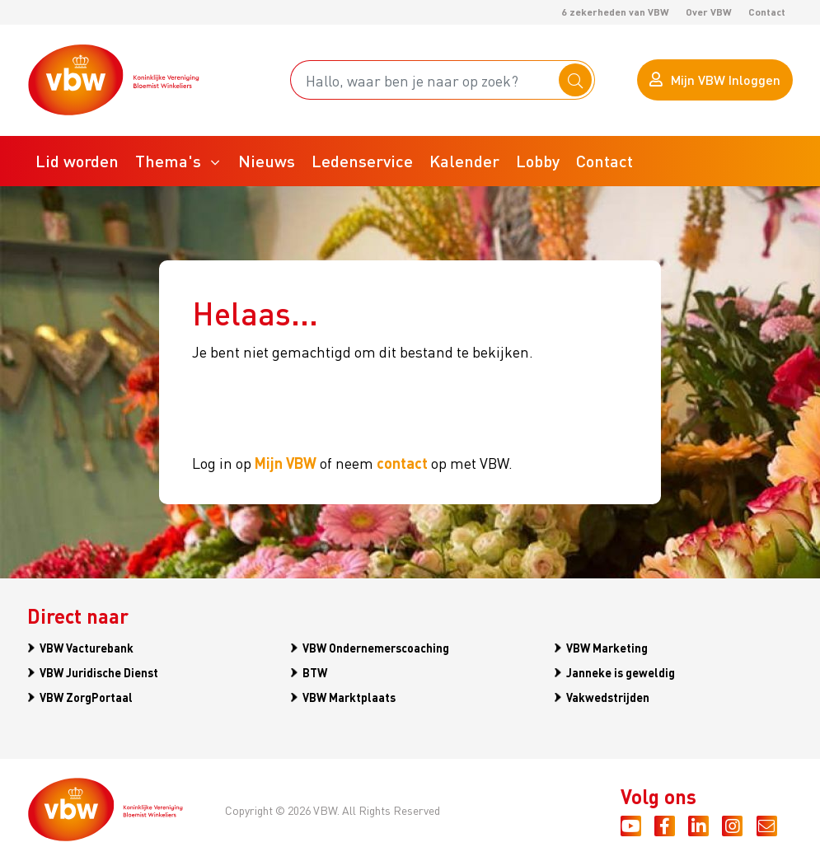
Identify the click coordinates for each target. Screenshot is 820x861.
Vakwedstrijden (607, 697)
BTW (314, 672)
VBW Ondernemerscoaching (375, 647)
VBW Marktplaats (349, 697)
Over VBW (709, 12)
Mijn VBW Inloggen (714, 79)
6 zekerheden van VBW (615, 12)
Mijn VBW (285, 462)
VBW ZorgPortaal (86, 697)
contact (402, 462)
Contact (766, 12)
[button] (178, 161)
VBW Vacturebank (87, 647)
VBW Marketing (607, 647)
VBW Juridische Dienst (99, 672)
